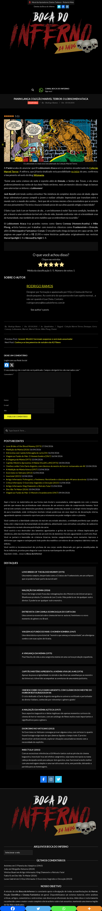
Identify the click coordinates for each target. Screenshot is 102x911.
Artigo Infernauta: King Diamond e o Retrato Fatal (28, 486)
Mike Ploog (45, 329)
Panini (54, 329)
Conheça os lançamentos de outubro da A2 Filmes (38, 342)
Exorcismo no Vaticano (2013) (19, 473)
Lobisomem (16, 329)
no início (75, 171)
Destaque (87, 326)
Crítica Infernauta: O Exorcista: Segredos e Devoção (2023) (32, 483)
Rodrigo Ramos (40, 286)
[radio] (40, 265)
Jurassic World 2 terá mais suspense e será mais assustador (45, 339)
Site (5, 411)
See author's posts (40, 309)
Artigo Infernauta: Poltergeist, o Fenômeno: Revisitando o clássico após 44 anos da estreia (46, 479)
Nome (6, 400)
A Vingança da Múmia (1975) (18, 459)
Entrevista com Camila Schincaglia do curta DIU (27, 453)
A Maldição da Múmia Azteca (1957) (22, 469)
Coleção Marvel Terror (73, 326)
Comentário (9, 374)
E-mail (6, 405)
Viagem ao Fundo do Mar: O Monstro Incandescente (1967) (32, 492)
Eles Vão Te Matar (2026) (17, 489)
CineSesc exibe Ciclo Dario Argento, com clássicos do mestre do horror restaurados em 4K (45, 466)
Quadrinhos (33, 103)
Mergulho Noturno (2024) (23, 869)
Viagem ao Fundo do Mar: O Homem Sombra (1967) (28, 456)
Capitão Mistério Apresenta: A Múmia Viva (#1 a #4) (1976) (32, 463)
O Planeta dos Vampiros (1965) (29, 865)
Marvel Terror (34, 329)
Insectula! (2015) (13, 476)
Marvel (25, 329)
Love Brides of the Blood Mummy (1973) (24, 446)
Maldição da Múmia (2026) (17, 449)
